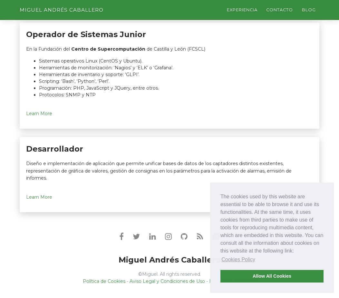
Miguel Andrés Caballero (61, 10)
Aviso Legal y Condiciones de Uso (167, 281)
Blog (309, 9)
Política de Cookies (104, 281)
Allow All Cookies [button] (272, 276)
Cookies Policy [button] (238, 259)
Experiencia (242, 9)
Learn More (39, 113)
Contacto (279, 9)
